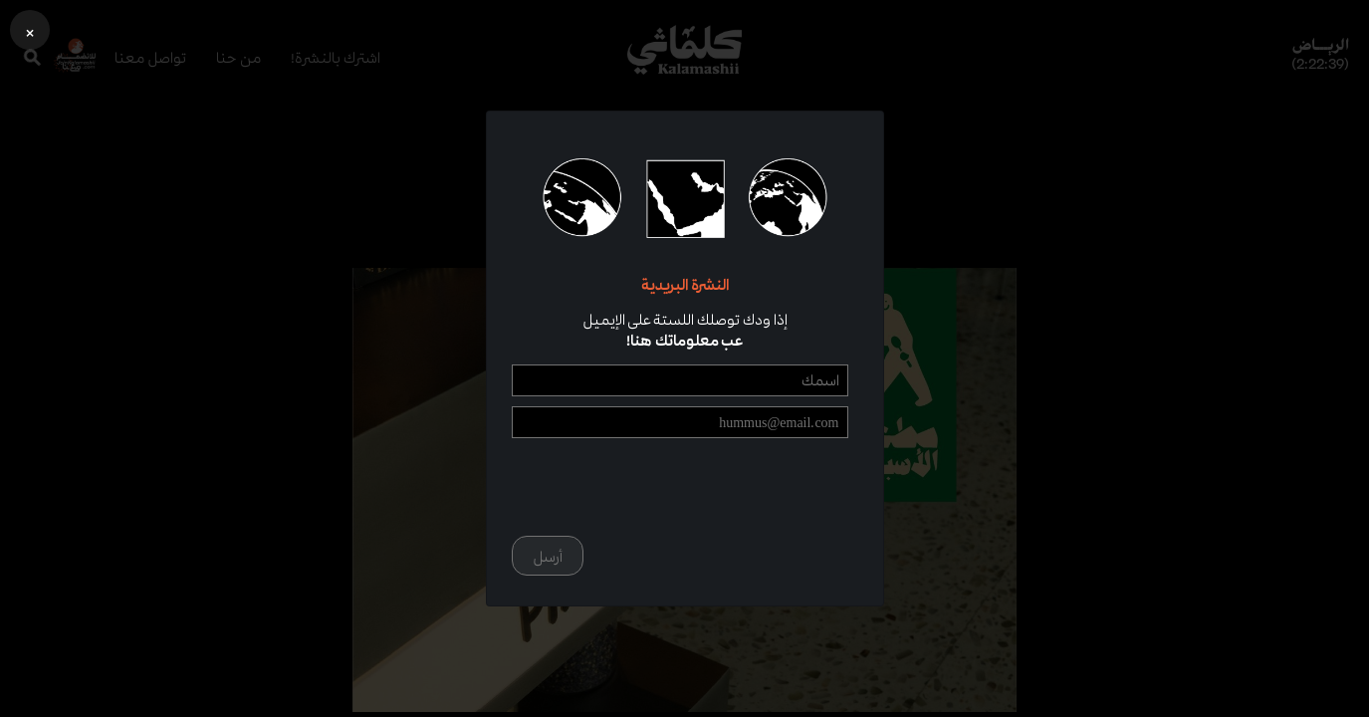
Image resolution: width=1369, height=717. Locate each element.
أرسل (548, 556)
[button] (30, 30)
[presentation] (697, 487)
